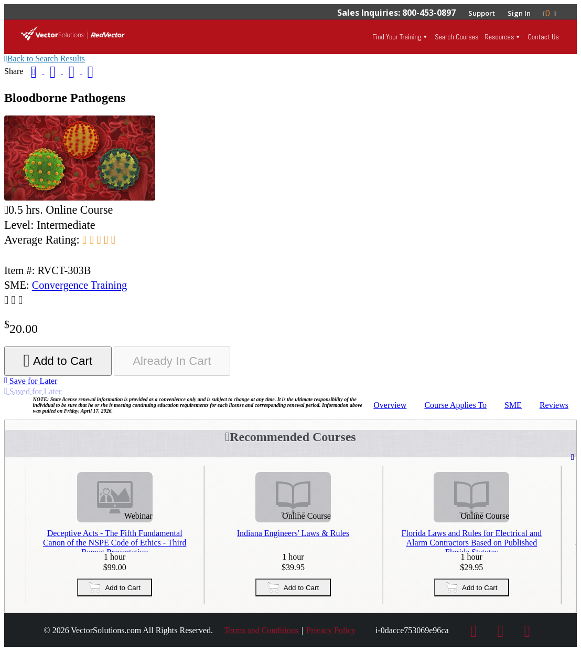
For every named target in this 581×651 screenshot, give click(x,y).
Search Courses (456, 36)
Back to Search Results (44, 58)
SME (513, 405)
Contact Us (543, 36)
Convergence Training (79, 285)
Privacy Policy (331, 630)
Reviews (554, 405)
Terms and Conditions (261, 630)
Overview (389, 405)
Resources (499, 36)
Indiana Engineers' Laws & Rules (293, 533)
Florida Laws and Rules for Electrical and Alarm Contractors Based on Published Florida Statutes (472, 540)
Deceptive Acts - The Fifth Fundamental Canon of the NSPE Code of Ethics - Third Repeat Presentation (114, 540)
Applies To (455, 405)
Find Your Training (396, 36)
